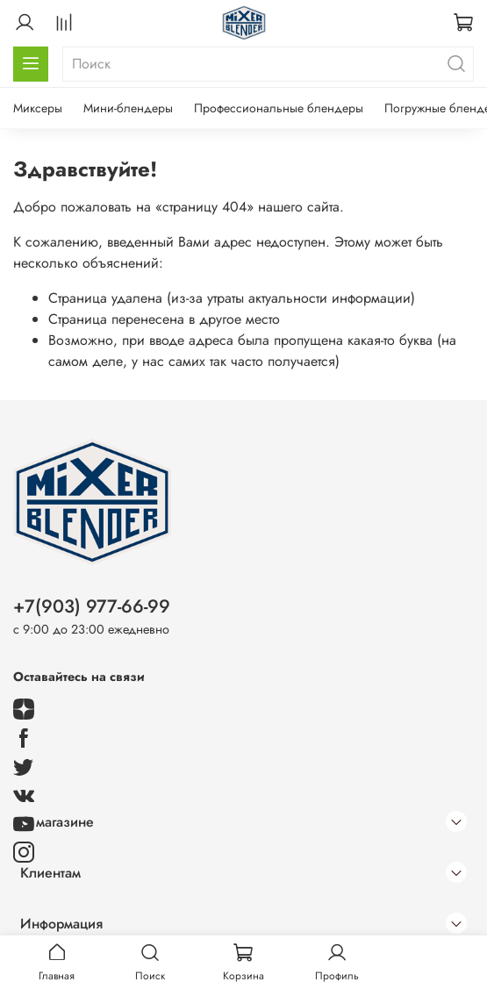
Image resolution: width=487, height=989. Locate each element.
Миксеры (37, 108)
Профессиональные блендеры (278, 108)
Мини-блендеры (128, 108)
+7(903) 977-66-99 (91, 606)
